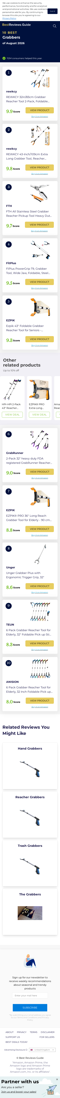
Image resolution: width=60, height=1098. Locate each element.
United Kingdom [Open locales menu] (42, 1050)
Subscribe (30, 1007)
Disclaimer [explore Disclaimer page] (47, 1032)
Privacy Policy (9, 18)
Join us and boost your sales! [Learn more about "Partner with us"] (18, 1091)
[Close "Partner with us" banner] (57, 1079)
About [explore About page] (10, 1032)
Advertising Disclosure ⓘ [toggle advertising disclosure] (15, 1050)
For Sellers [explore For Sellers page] (47, 1037)
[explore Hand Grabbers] (30, 766)
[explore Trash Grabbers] (30, 863)
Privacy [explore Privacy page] (21, 1032)
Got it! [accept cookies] (52, 11)
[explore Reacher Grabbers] (30, 814)
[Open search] (54, 26)
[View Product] (30, 94)
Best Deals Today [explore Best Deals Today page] (17, 1042)
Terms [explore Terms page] (33, 1032)
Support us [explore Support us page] (13, 1037)
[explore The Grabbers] (30, 911)
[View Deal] (12, 398)
